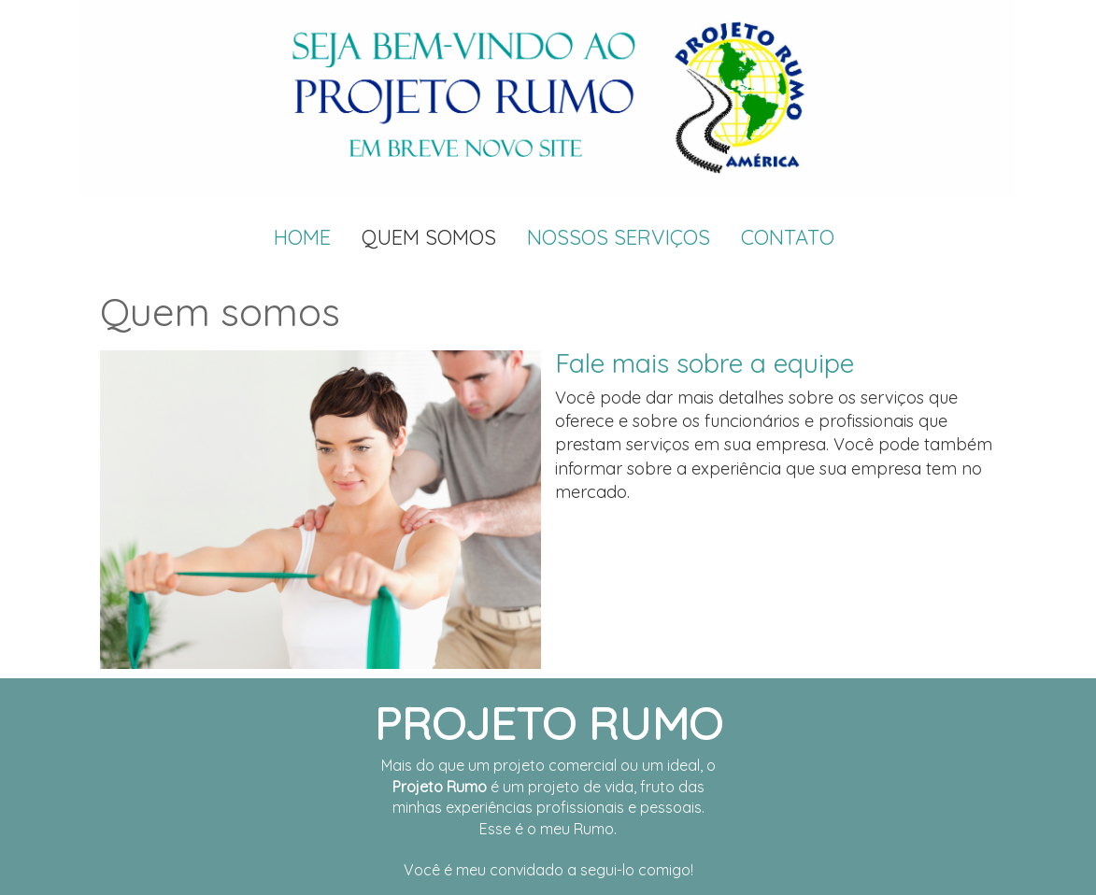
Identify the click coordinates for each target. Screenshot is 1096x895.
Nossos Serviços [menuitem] (618, 237)
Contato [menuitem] (787, 237)
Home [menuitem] (302, 237)
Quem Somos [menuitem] (429, 237)
